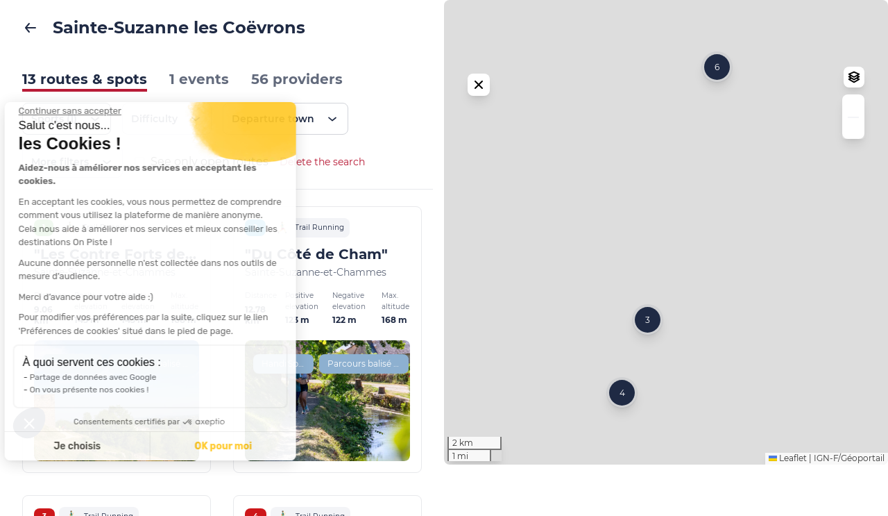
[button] (647, 345)
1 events (199, 79)
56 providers (297, 79)
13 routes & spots (84, 79)
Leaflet (788, 509)
